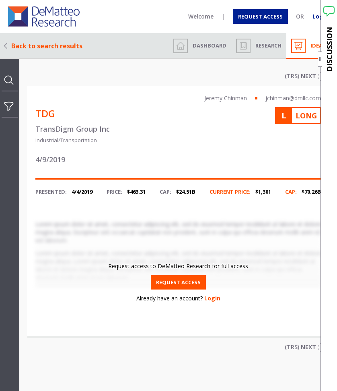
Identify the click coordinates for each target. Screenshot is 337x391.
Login (212, 298)
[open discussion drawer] (329, 195)
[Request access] (260, 16)
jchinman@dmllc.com (293, 98)
